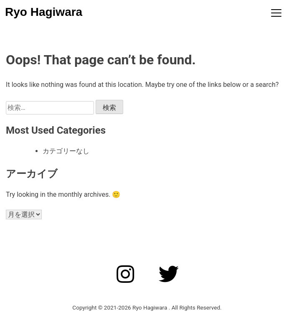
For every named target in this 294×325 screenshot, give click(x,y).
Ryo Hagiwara (43, 11)
